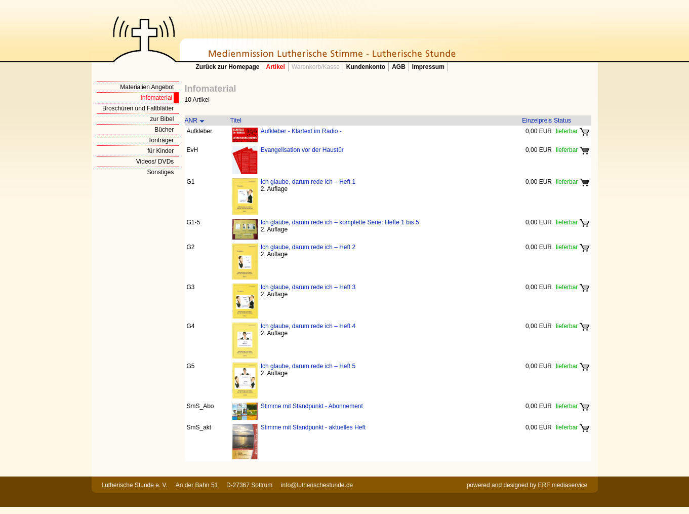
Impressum (428, 66)
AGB (399, 66)
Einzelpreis (537, 120)
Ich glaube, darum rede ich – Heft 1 (308, 181)
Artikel (275, 66)
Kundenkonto (365, 66)
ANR (191, 120)
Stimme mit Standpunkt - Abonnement (312, 406)
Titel (235, 120)
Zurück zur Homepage (228, 66)
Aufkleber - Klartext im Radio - (301, 131)
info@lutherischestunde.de (317, 485)
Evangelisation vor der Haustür (302, 149)
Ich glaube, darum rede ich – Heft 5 (308, 366)
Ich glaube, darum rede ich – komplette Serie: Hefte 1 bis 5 (340, 222)
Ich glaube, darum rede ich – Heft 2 (308, 247)
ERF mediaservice (562, 485)
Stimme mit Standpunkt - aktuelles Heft (313, 427)
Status (562, 120)
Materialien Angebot (147, 87)
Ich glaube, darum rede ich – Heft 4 (308, 326)
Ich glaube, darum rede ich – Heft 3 (308, 287)
